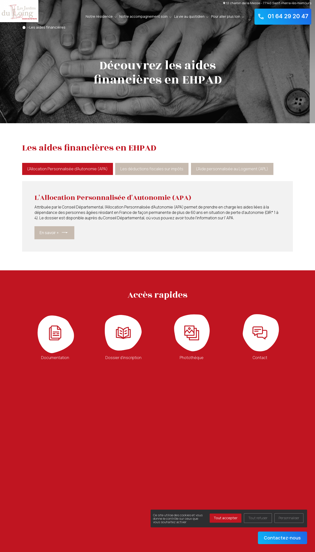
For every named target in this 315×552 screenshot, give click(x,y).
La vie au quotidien (189, 16)
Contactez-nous (282, 538)
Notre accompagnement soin (143, 16)
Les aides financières (47, 27)
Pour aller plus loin (225, 16)
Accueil (24, 27)
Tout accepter (225, 518)
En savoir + (49, 232)
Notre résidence (99, 16)
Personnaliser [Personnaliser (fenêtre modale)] (289, 518)
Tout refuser (258, 518)
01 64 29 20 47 (282, 16)
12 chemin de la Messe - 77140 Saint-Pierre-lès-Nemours (267, 3)
